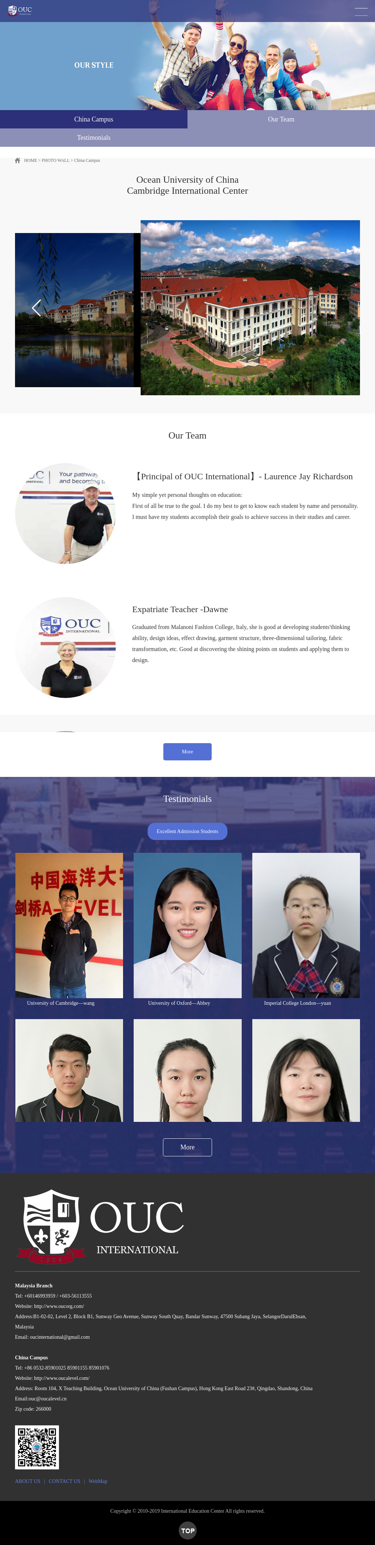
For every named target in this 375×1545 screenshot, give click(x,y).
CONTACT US (64, 1481)
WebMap (98, 1481)
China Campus (87, 160)
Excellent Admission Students (187, 831)
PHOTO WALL (55, 160)
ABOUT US (27, 1481)
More (187, 752)
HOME (30, 160)
